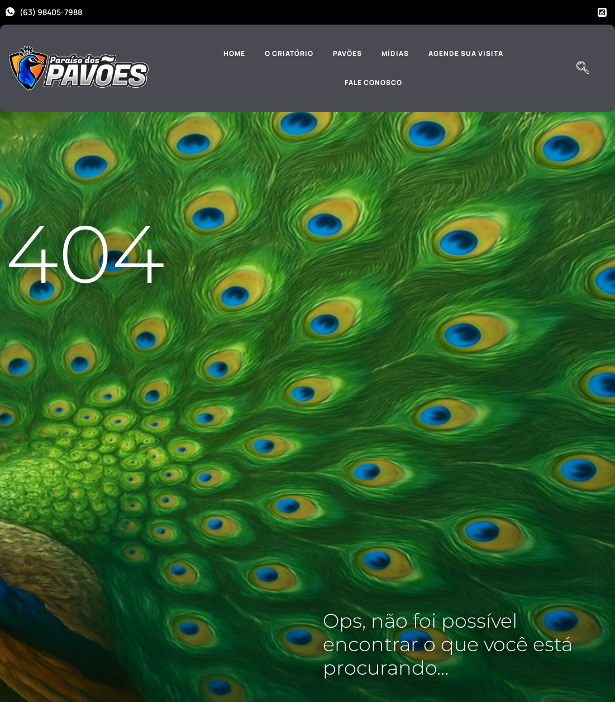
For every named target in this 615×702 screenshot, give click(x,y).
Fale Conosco (373, 82)
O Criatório (289, 53)
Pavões (347, 53)
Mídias (395, 53)
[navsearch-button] (582, 68)
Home (234, 53)
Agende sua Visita (465, 53)
